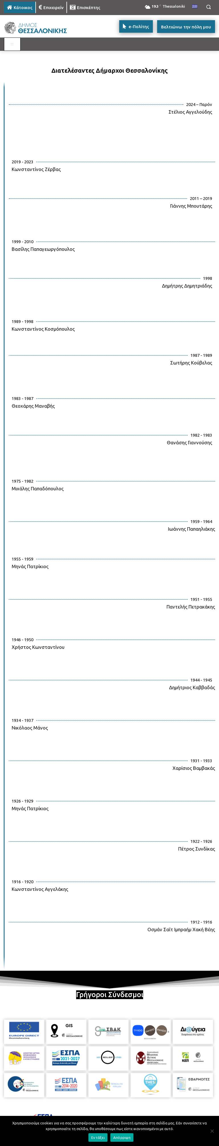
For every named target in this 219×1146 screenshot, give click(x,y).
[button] (208, 7)
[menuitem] (195, 7)
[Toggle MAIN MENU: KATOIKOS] (12, 44)
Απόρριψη (122, 1137)
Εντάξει (98, 1137)
